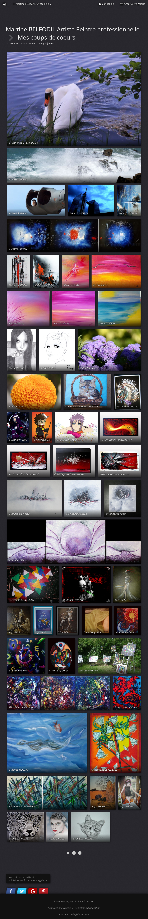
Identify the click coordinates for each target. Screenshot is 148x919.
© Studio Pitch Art (73, 600)
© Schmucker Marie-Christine (81, 406)
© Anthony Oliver (92, 632)
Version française (64, 901)
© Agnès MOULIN (18, 769)
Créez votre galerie (132, 3)
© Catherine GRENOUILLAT (23, 142)
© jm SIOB (120, 600)
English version (85, 901)
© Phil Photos (16, 368)
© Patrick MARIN (18, 179)
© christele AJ (71, 285)
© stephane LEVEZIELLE (21, 600)
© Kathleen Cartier (19, 439)
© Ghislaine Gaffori (19, 838)
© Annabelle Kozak (19, 513)
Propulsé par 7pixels (59, 908)
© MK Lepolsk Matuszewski (116, 439)
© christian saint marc (21, 707)
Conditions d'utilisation (87, 908)
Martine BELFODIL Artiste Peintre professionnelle (33, 3)
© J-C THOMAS (99, 806)
